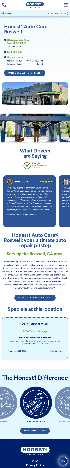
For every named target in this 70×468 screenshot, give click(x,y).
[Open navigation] (65, 5)
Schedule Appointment (24, 73)
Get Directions (13, 46)
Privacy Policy (35, 465)
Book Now (63, 461)
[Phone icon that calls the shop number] (4, 5)
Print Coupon (56, 351)
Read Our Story (35, 431)
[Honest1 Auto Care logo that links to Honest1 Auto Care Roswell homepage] (35, 5)
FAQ (35, 461)
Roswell (8, 13)
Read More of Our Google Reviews (21, 214)
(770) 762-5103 (14, 52)
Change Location (58, 13)
